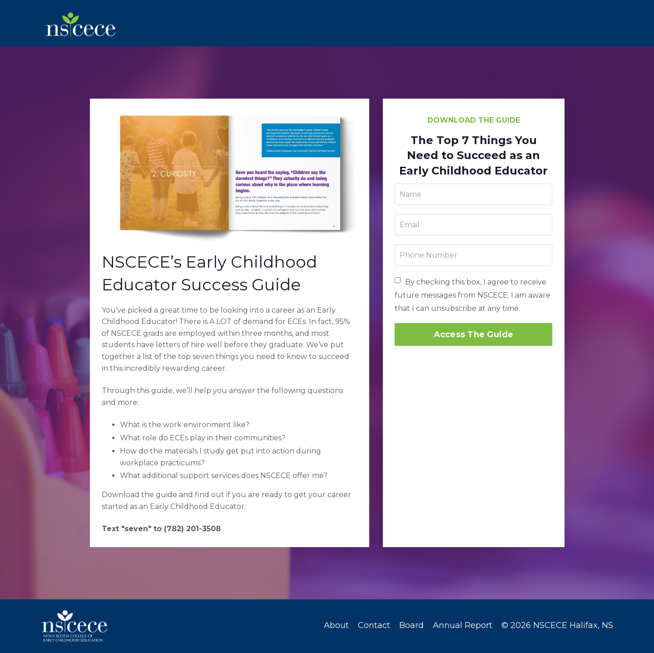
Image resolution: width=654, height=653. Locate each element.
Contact (374, 627)
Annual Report (462, 627)
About (336, 627)
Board (411, 627)
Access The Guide (474, 336)
